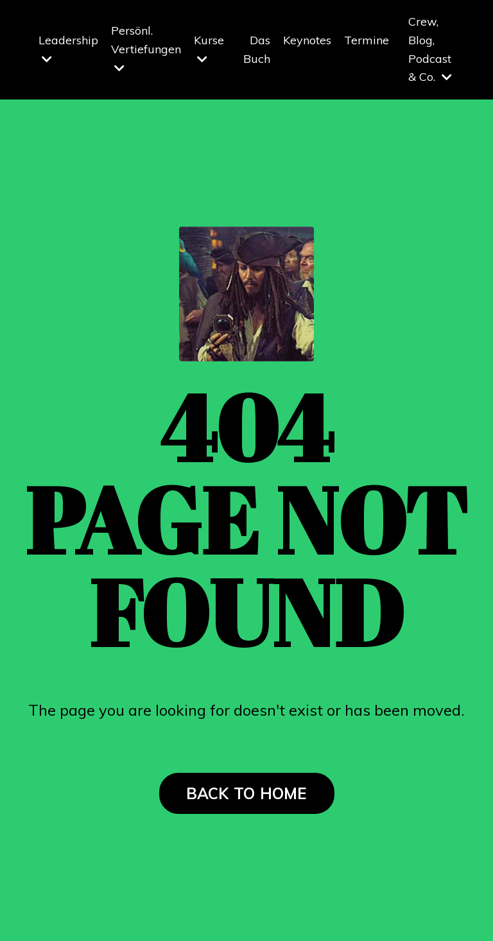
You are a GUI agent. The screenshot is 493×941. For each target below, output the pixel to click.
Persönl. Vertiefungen (146, 48)
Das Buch (256, 49)
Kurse (209, 49)
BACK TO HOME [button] (246, 793)
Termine (366, 40)
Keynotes (307, 40)
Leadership (68, 49)
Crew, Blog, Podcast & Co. (430, 49)
